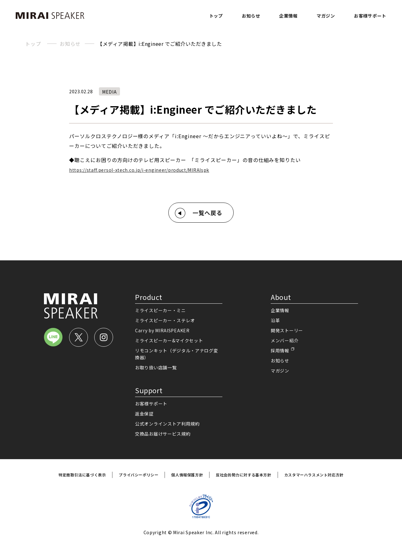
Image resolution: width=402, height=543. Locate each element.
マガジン (326, 16)
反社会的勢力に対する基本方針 (243, 474)
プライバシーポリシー (138, 474)
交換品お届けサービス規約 (162, 434)
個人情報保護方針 (187, 474)
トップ (216, 16)
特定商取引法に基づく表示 (82, 474)
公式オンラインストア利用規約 (167, 424)
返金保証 (144, 413)
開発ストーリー (287, 330)
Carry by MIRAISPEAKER (162, 330)
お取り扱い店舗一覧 (156, 367)
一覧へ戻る (207, 213)
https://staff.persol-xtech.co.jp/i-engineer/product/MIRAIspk (139, 170)
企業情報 (288, 16)
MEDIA (109, 92)
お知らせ (251, 16)
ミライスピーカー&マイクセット (169, 340)
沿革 (275, 320)
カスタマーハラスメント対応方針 (314, 474)
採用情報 (280, 350)
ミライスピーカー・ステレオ (165, 320)
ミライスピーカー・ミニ (160, 310)
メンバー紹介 (284, 340)
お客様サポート (370, 16)
